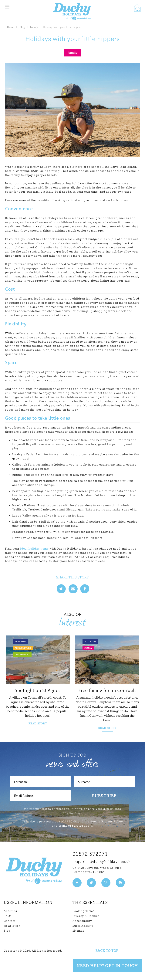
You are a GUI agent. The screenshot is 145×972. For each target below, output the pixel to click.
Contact (9, 920)
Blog (22, 27)
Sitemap (78, 930)
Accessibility (82, 920)
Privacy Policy (112, 821)
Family (34, 27)
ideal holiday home (34, 548)
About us (10, 911)
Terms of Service (70, 825)
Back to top (107, 951)
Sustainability (82, 925)
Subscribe (104, 795)
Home (10, 27)
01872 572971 (90, 854)
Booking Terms (83, 911)
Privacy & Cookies (85, 915)
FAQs (8, 915)
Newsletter (12, 925)
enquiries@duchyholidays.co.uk (101, 862)
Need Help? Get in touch (107, 965)
